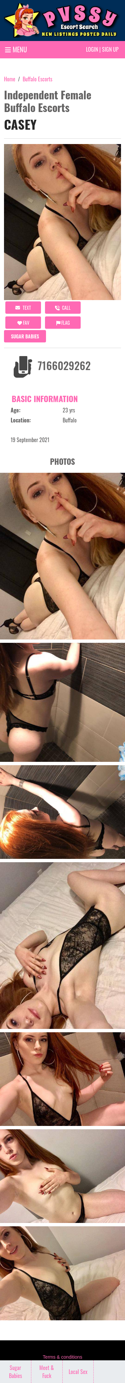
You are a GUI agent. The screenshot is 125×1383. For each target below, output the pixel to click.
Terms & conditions (62, 1357)
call (63, 307)
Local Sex (78, 1372)
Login (92, 49)
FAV (23, 322)
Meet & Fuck (46, 1372)
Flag (63, 322)
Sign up (110, 49)
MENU (16, 49)
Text (23, 307)
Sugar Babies (25, 336)
